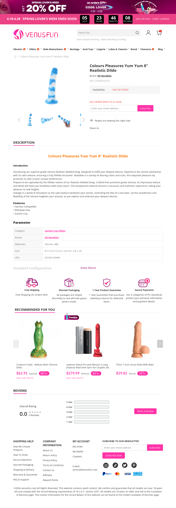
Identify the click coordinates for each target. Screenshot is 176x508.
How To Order (20, 454)
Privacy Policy (50, 460)
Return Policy (50, 455)
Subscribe (145, 108)
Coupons (77, 456)
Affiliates (47, 475)
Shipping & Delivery (23, 469)
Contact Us (48, 470)
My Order (78, 446)
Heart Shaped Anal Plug (88, 39)
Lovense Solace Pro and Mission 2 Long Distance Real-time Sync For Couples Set (87, 366)
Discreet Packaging (23, 464)
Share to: (94, 128)
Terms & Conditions (53, 465)
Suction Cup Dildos (55, 230)
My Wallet (78, 451)
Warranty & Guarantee (25, 474)
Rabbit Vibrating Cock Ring (113, 39)
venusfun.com (28, 488)
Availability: (99, 89)
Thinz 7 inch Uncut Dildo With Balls (135, 364)
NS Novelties (104, 75)
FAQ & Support (21, 479)
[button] (160, 344)
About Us (48, 450)
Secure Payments (22, 459)
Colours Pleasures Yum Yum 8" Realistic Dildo (88, 156)
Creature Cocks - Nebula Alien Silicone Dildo (36, 366)
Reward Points (50, 480)
